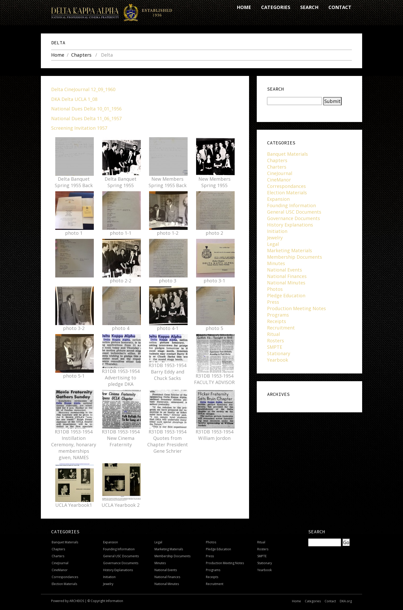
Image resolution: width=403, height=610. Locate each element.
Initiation (277, 231)
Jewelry (275, 237)
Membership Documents (294, 257)
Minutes (276, 263)
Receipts (276, 321)
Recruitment (281, 328)
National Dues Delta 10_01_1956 (86, 109)
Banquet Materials (287, 154)
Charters (276, 167)
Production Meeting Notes (296, 308)
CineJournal (279, 173)
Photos (275, 289)
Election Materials (287, 192)
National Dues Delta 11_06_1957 (86, 118)
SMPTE (274, 347)
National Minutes (286, 283)
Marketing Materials (289, 250)
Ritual (273, 334)
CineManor (279, 180)
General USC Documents (294, 212)
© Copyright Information (105, 601)
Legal (273, 244)
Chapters (81, 55)
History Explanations (290, 225)
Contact (330, 601)
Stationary (278, 353)
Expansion (278, 199)
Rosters (275, 340)
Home (57, 55)
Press (273, 302)
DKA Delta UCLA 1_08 (74, 99)
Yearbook (277, 360)
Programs (278, 315)
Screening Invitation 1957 (79, 128)
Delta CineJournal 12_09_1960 (83, 89)
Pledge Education (286, 295)
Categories (313, 601)
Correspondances (286, 186)
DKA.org (346, 601)
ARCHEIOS (76, 601)
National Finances (287, 276)
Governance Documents (293, 218)
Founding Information (291, 205)
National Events (284, 270)
